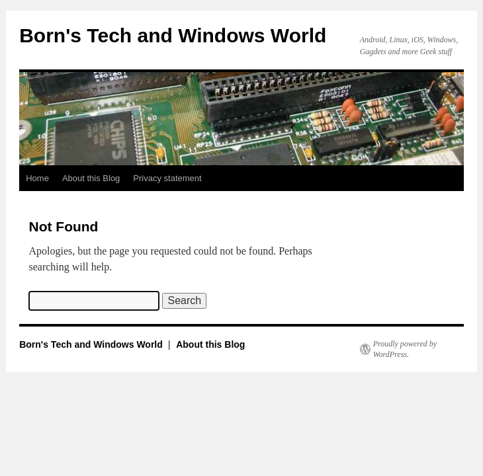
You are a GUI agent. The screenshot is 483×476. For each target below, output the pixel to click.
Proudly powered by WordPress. (405, 349)
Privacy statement (167, 178)
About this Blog (91, 178)
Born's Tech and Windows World (172, 35)
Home (37, 178)
